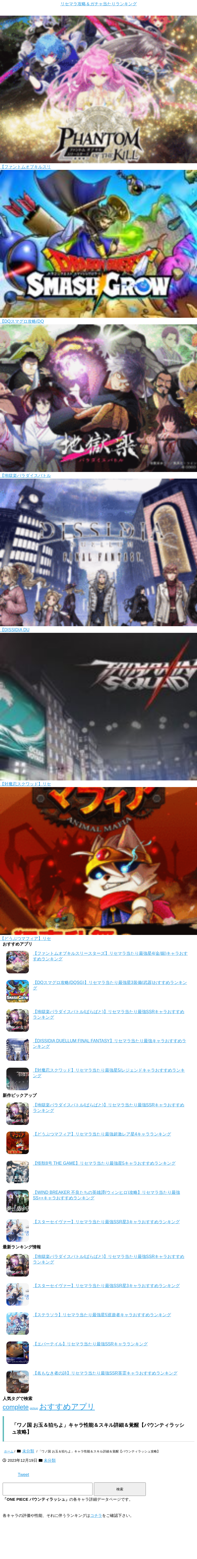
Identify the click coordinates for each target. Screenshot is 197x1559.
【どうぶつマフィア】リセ (25, 938)
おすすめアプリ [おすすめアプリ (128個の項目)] (67, 1406)
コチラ (96, 1515)
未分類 (28, 1451)
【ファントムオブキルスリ (25, 167)
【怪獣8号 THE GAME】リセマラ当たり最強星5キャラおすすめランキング (104, 1163)
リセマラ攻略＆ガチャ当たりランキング (98, 4)
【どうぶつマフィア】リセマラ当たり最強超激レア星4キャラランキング (102, 1134)
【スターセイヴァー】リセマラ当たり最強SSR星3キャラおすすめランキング (106, 1222)
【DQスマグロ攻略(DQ (22, 321)
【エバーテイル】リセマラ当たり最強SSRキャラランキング (90, 1344)
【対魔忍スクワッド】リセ (25, 784)
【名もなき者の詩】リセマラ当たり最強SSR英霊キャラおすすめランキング (105, 1373)
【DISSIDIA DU (14, 630)
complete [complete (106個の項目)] (16, 1407)
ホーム (9, 1451)
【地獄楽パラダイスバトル (25, 475)
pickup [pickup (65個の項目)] (34, 1408)
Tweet (23, 1474)
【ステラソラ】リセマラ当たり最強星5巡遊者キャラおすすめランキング (102, 1315)
